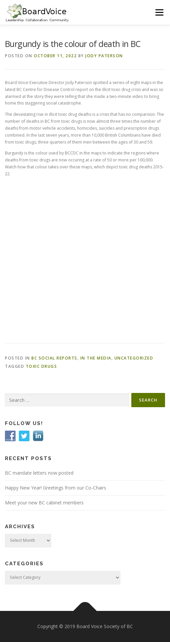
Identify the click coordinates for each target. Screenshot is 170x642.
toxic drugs (41, 366)
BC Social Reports (54, 358)
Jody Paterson (104, 56)
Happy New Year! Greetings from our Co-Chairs (55, 488)
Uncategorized (133, 358)
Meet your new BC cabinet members (44, 502)
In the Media (95, 358)
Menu (158, 12)
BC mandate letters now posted (39, 473)
